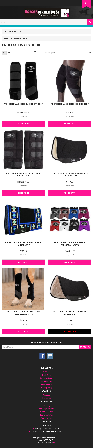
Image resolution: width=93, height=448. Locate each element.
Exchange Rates (46, 415)
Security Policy (46, 388)
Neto (54, 442)
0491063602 (46, 426)
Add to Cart (69, 124)
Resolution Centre (46, 378)
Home (6, 38)
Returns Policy (46, 381)
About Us (46, 395)
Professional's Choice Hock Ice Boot (70, 104)
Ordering (46, 406)
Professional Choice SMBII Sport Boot (23, 104)
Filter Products (12, 31)
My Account (46, 372)
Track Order (46, 375)
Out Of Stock (70, 332)
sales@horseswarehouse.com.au (46, 429)
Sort (34, 52)
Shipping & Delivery (46, 409)
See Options (23, 124)
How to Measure (46, 412)
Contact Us (46, 398)
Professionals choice (19, 38)
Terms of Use (46, 418)
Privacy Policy (46, 384)
